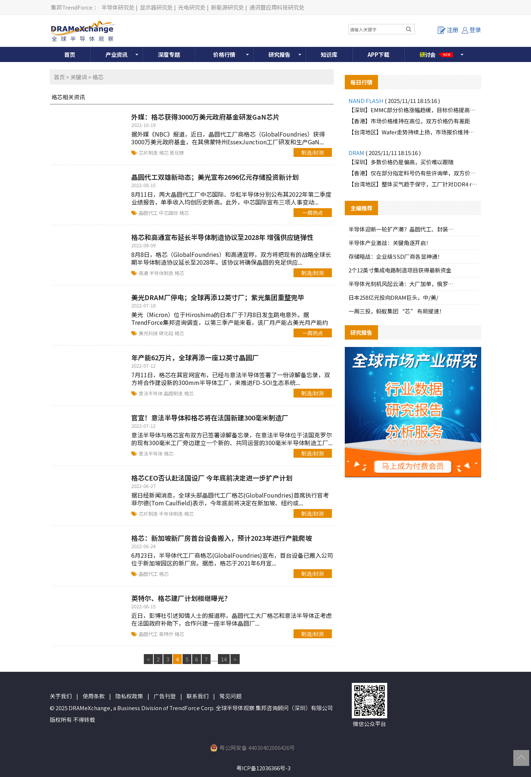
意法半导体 (151, 393)
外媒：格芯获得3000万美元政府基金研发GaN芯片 (205, 116)
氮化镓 (177, 152)
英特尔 (166, 633)
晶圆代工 (149, 212)
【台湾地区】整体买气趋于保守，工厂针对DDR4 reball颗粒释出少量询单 (413, 184)
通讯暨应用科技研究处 (277, 7)
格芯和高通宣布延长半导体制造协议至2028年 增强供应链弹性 (222, 237)
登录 (471, 29)
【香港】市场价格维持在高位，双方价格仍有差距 (409, 121)
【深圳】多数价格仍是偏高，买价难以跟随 (401, 162)
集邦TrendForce (72, 7)
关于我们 (61, 696)
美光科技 (149, 333)
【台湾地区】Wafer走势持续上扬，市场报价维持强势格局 (413, 132)
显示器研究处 (156, 7)
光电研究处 (192, 7)
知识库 (329, 54)
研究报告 (279, 54)
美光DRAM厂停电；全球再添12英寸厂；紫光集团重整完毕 (217, 297)
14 (224, 659)
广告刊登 (165, 696)
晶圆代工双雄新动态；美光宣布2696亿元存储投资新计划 (215, 177)
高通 (144, 272)
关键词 (78, 77)
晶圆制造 (174, 393)
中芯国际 (169, 212)
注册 (448, 29)
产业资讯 (116, 54)
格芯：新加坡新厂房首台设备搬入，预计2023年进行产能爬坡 (221, 538)
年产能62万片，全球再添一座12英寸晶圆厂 (195, 357)
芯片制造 (149, 152)
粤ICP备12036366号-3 (263, 768)
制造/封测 (312, 152)
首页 (69, 54)
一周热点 (312, 212)
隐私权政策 (129, 696)
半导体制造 (161, 272)
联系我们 (198, 696)
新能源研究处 (227, 7)
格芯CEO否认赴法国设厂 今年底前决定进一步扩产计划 (211, 477)
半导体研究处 (118, 7)
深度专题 (169, 54)
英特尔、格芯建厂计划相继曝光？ (181, 598)
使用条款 (94, 696)
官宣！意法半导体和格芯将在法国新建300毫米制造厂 (209, 417)
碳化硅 (166, 333)
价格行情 (224, 54)
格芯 (164, 152)
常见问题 (230, 696)
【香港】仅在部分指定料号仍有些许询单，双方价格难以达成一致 (413, 173)
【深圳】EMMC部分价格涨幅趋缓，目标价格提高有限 (413, 110)
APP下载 (378, 54)
